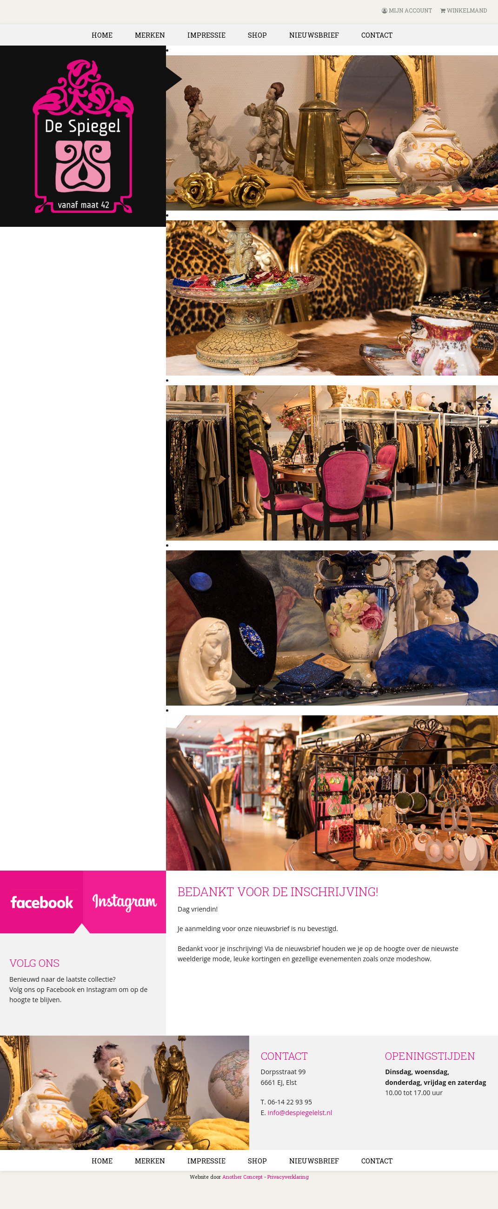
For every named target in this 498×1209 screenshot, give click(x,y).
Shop (257, 35)
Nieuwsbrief (314, 35)
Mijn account (407, 10)
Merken (150, 35)
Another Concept (242, 1177)
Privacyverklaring (288, 1177)
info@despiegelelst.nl (299, 1112)
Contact (377, 35)
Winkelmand (463, 10)
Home (102, 35)
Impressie (206, 35)
